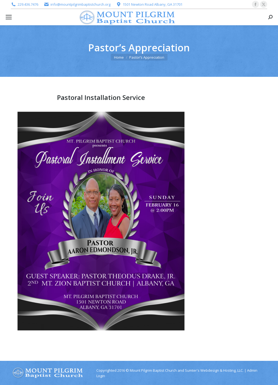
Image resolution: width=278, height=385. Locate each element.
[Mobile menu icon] (8, 17)
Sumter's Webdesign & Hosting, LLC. (214, 370)
